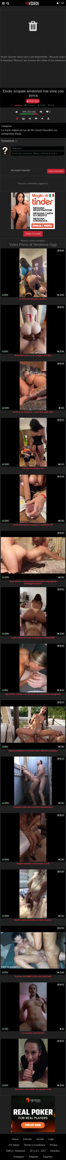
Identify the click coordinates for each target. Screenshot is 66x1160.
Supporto (47, 1156)
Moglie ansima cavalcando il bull (33, 863)
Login (51, 1139)
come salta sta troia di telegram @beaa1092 (33, 638)
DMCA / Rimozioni (15, 1151)
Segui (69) (32, 101)
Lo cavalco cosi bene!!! (33, 1033)
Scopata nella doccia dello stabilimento (33, 807)
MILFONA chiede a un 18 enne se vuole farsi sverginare (33, 694)
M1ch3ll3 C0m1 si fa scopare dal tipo (33, 355)
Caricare (27, 1139)
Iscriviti (40, 1139)
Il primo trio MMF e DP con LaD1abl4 (33, 976)
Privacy (53, 1145)
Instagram (19, 1156)
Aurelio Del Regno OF (33, 468)
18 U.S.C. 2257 (38, 1151)
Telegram (33, 1156)
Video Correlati (33, 233)
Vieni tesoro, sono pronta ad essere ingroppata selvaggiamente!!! (33, 582)
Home (15, 1139)
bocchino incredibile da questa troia (33, 1089)
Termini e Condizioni (34, 1145)
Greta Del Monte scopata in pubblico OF (33, 525)
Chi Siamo (14, 1145)
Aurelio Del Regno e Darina (33, 299)
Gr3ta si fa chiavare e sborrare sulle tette (33, 412)
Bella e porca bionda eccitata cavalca (33, 920)
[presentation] (33, 162)
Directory (55, 1151)
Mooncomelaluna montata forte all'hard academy (33, 751)
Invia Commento (55, 171)
